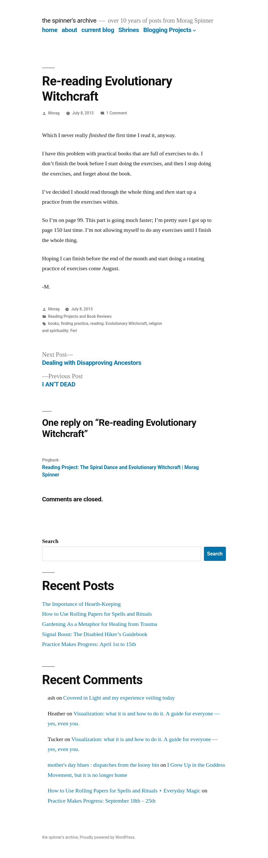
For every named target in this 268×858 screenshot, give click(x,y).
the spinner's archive (69, 20)
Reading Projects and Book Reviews (80, 316)
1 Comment (116, 113)
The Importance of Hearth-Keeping (81, 604)
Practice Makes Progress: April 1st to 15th (89, 644)
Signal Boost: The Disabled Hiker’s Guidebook (94, 634)
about (69, 30)
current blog (97, 30)
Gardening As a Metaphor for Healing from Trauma (99, 624)
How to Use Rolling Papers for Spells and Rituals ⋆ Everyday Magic (124, 790)
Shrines (128, 30)
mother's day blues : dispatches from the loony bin (103, 765)
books (53, 323)
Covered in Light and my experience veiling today (119, 697)
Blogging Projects (167, 30)
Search (50, 541)
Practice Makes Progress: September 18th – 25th (102, 800)
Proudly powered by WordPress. (108, 837)
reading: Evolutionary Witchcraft (118, 323)
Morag (53, 113)
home (50, 30)
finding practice (74, 323)
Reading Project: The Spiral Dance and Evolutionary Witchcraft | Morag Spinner (120, 471)
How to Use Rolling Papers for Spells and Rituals (97, 614)
